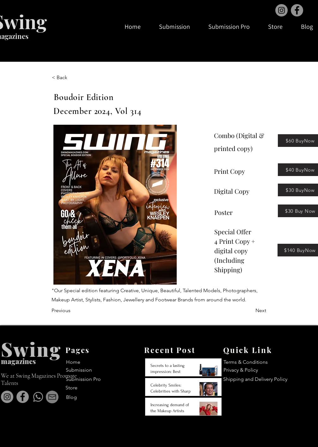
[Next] (250, 311)
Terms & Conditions (245, 362)
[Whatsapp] (38, 397)
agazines (22, 361)
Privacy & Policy (240, 370)
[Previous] (72, 311)
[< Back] (73, 77)
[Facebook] (297, 10)
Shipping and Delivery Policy (255, 379)
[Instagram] (281, 10)
